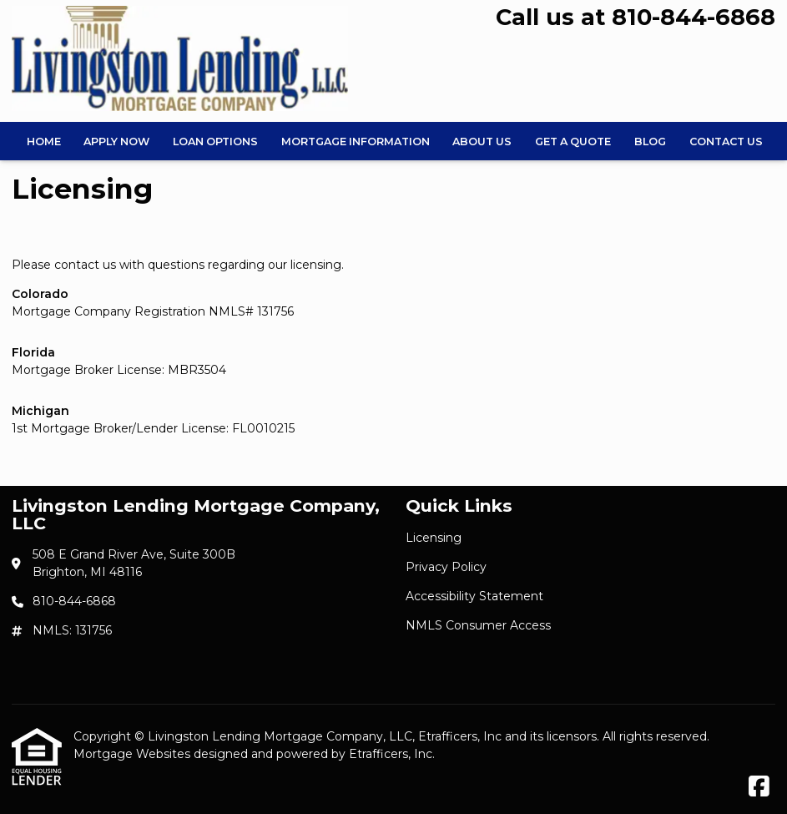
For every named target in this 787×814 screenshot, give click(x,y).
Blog (650, 141)
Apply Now (116, 141)
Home (44, 141)
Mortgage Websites (133, 753)
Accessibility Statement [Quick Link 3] (474, 596)
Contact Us (726, 141)
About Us (482, 141)
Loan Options (215, 141)
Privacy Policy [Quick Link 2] (446, 566)
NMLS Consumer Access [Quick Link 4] (478, 625)
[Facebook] (759, 787)
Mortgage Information (355, 141)
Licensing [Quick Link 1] (434, 537)
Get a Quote (573, 141)
